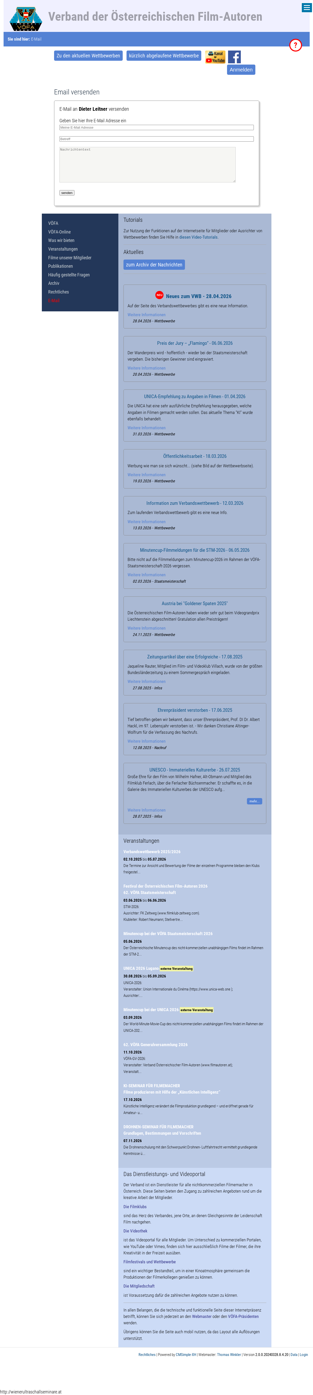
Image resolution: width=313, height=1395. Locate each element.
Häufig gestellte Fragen (69, 274)
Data (294, 1354)
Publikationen (60, 266)
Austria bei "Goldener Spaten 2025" (195, 603)
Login (304, 1354)
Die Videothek (135, 1230)
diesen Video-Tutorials (198, 237)
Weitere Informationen (147, 314)
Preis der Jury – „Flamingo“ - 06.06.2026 (195, 343)
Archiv (53, 283)
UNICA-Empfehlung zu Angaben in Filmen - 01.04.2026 (194, 396)
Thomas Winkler (229, 1354)
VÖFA (53, 223)
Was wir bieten (61, 240)
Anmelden (241, 69)
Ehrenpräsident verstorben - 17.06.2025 (195, 710)
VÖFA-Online (59, 232)
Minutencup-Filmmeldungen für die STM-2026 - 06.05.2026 (194, 550)
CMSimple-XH (186, 1354)
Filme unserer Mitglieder (69, 257)
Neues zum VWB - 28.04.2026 (199, 296)
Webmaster (201, 1316)
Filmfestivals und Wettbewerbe (149, 1261)
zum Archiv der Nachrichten (154, 265)
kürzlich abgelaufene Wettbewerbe (164, 56)
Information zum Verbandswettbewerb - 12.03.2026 (194, 503)
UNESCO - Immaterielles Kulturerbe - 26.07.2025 (194, 770)
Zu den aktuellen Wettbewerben (88, 56)
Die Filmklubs (135, 1206)
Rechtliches (58, 292)
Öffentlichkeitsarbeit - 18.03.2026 (195, 456)
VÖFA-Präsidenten (243, 1316)
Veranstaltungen (63, 249)
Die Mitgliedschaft (139, 1286)
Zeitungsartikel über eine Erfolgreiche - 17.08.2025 (194, 657)
